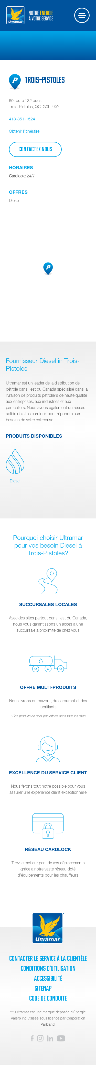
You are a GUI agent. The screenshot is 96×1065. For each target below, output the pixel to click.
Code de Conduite (48, 998)
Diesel (15, 466)
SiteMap (43, 988)
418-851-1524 (22, 119)
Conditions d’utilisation (48, 968)
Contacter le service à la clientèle (48, 958)
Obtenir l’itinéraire (24, 131)
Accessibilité (48, 978)
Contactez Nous (35, 149)
